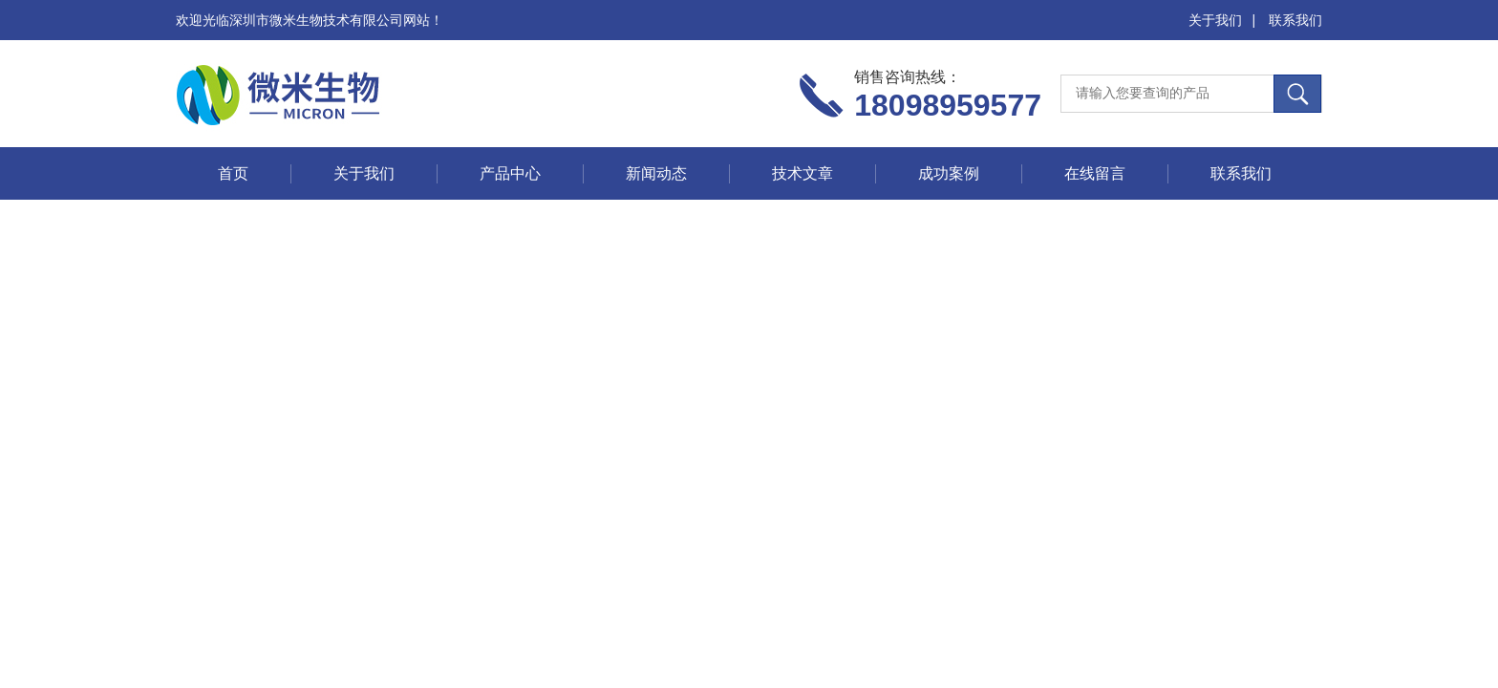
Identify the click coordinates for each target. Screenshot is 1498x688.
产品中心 (510, 173)
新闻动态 (656, 173)
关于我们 (1215, 20)
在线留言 (1094, 173)
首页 (233, 173)
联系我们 (1295, 20)
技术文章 (802, 173)
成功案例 (948, 173)
